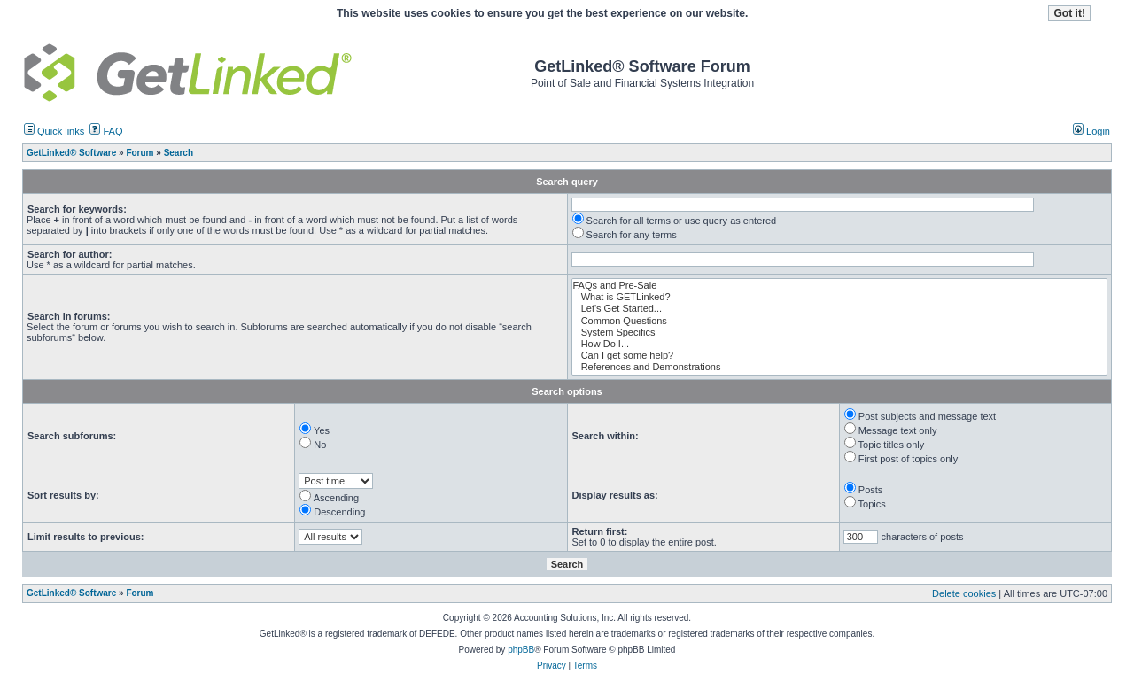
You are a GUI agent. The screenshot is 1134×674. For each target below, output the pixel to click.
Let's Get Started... (840, 308)
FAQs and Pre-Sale (840, 285)
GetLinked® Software (71, 593)
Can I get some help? (840, 355)
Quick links (54, 131)
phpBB (521, 650)
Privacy (551, 665)
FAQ (105, 131)
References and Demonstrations (840, 367)
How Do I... (840, 344)
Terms (585, 665)
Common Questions (840, 321)
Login (1091, 131)
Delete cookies (964, 593)
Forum (139, 593)
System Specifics (840, 332)
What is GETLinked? (840, 297)
